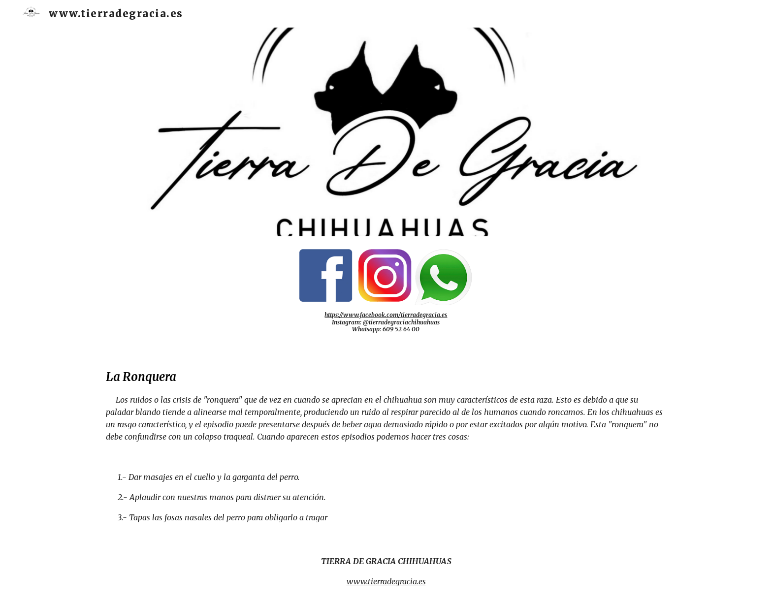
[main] (386, 322)
